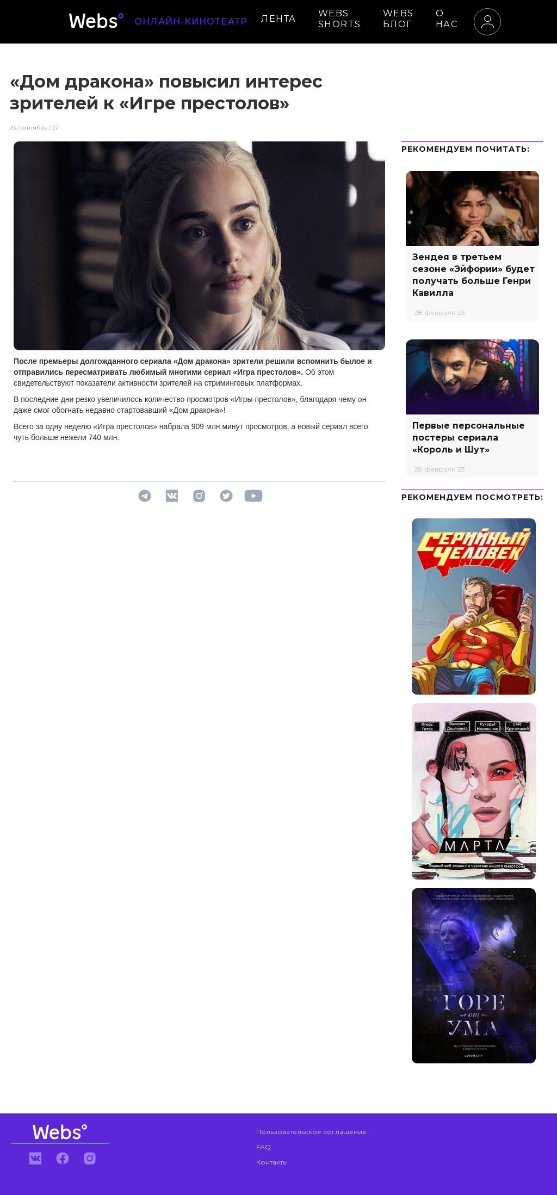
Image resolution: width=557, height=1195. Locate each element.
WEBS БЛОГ (398, 18)
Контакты (272, 1162)
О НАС (447, 18)
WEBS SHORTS (339, 18)
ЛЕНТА (278, 19)
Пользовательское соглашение (311, 1132)
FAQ (263, 1147)
